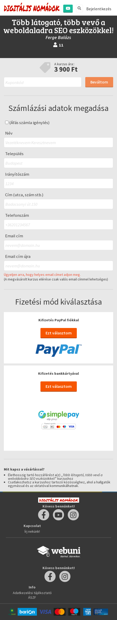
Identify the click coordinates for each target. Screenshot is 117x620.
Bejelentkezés (98, 8)
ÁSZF (32, 597)
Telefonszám (17, 215)
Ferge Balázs (58, 37)
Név (9, 133)
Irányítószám (17, 174)
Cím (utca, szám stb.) (24, 195)
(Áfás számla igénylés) (27, 122)
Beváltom (99, 81)
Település (14, 154)
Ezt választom (59, 332)
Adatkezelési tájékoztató (32, 592)
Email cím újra (17, 256)
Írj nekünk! (32, 531)
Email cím (14, 236)
